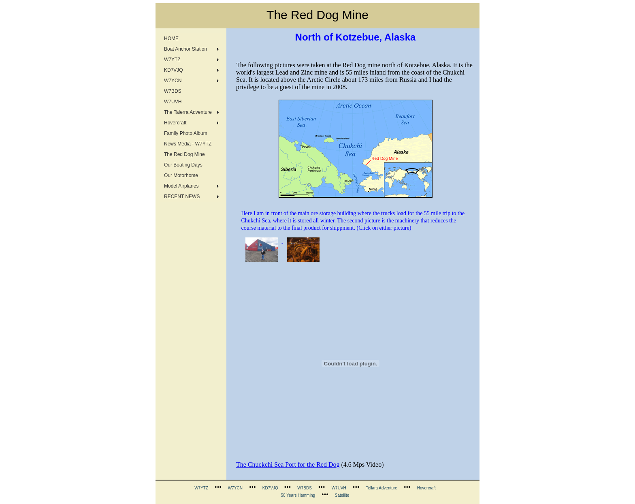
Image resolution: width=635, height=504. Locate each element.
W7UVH (172, 102)
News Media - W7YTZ (187, 144)
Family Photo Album (185, 133)
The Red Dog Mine (184, 154)
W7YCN (172, 80)
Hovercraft (175, 123)
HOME (171, 38)
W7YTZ (172, 59)
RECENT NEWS (182, 196)
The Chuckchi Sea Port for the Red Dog (288, 464)
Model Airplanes (181, 186)
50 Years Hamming (298, 495)
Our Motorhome (181, 175)
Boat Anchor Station (185, 49)
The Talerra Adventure (188, 112)
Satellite (342, 495)
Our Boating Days (183, 165)
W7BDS (172, 91)
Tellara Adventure (381, 488)
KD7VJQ (173, 70)
